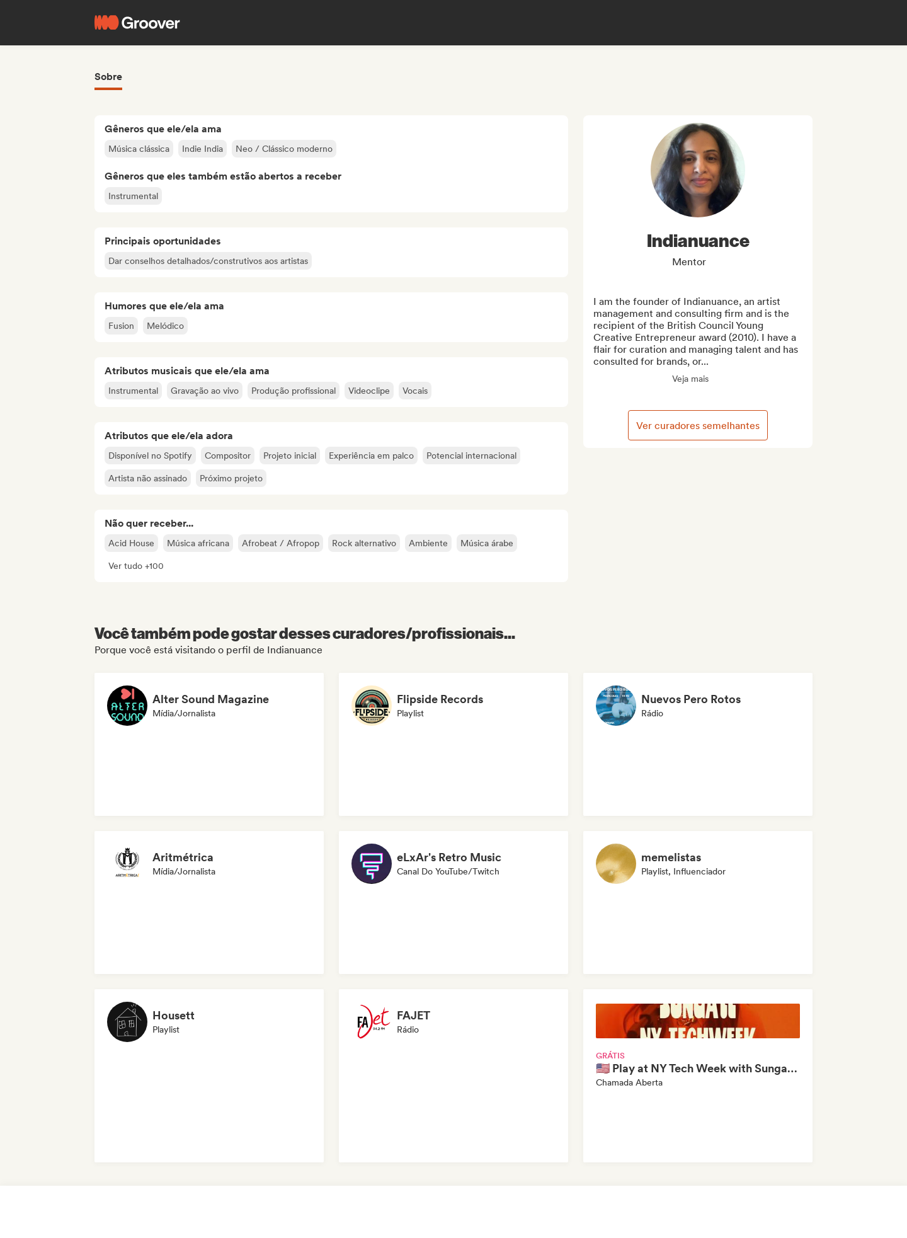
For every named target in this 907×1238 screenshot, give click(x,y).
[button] (136, 566)
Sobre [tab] (108, 77)
